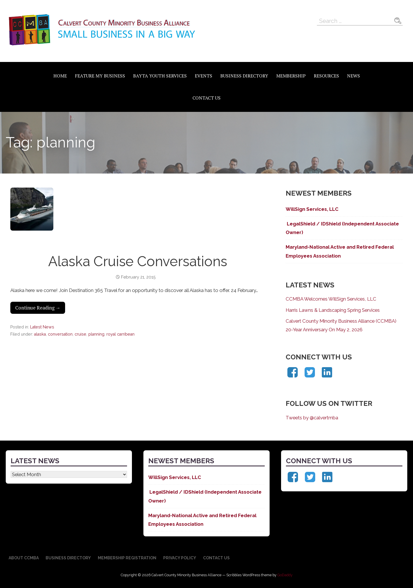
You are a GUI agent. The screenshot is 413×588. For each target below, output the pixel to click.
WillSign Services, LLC (312, 209)
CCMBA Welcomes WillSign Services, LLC (331, 299)
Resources (326, 76)
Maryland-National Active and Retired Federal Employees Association (340, 251)
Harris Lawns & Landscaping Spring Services (333, 310)
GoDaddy (285, 575)
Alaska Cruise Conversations (137, 261)
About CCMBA (24, 558)
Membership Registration (127, 558)
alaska (40, 334)
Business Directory (244, 76)
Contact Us (206, 98)
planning (96, 334)
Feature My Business (100, 76)
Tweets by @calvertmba (312, 417)
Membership (291, 76)
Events (203, 76)
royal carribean (120, 334)
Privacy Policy (179, 558)
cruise (80, 334)
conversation (60, 334)
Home (60, 76)
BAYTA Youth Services (160, 76)
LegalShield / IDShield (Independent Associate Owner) (342, 228)
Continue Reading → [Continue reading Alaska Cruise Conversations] (38, 308)
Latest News (42, 327)
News (353, 76)
